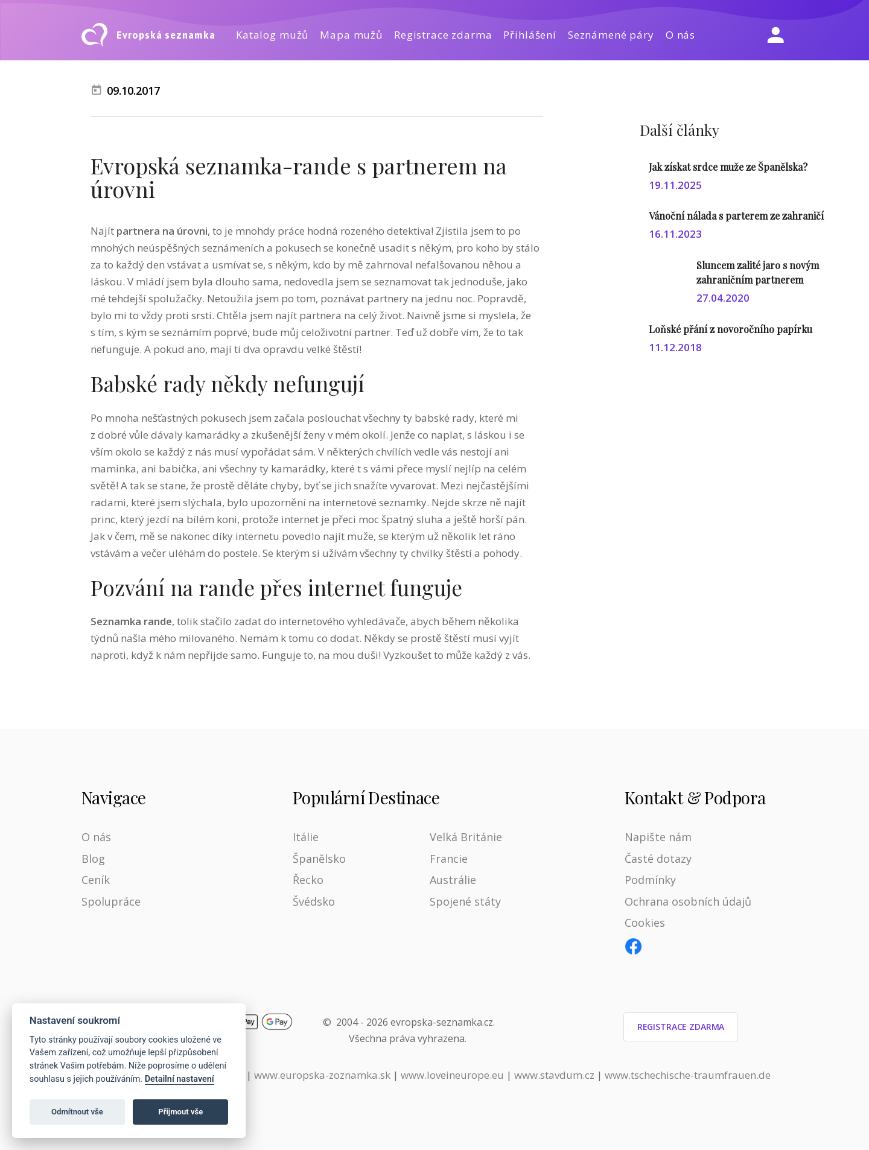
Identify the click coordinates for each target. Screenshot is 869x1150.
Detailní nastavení (179, 1079)
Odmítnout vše (77, 1111)
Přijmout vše (180, 1111)
